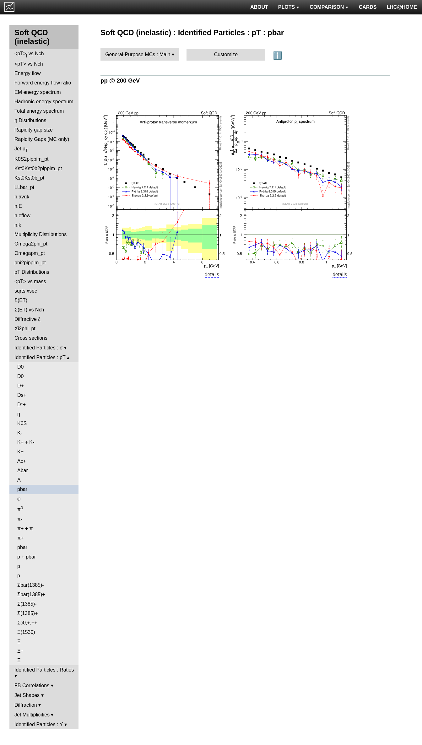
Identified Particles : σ (38, 347)
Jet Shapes (27, 695)
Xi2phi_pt (24, 328)
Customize (226, 54)
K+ (20, 451)
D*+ (21, 404)
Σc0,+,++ (27, 622)
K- (19, 432)
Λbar (22, 470)
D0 (20, 367)
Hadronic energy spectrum (43, 101)
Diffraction (25, 705)
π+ (20, 538)
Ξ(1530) (26, 632)
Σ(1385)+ (27, 613)
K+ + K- (25, 442)
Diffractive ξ (27, 319)
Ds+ (21, 395)
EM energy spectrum (37, 92)
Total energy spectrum (39, 111)
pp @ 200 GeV (120, 80)
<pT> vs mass (30, 281)
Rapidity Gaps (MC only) (41, 139)
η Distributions (30, 120)
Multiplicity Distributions (40, 234)
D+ (20, 385)
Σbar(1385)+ (31, 594)
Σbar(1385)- (30, 585)
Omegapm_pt (29, 253)
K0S (22, 423)
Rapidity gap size (33, 129)
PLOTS (289, 7)
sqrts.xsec (25, 291)
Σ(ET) (20, 300)
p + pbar (26, 556)
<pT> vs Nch (29, 54)
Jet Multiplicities (32, 714)
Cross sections (30, 338)
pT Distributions (31, 272)
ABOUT (259, 7)
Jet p (21, 149)
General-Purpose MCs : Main (137, 54)
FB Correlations (31, 685)
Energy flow (27, 73)
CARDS (368, 7)
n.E (18, 206)
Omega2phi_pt (30, 243)
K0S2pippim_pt (31, 159)
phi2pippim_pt (30, 262)
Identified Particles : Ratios (44, 669)
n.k (17, 225)
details (212, 274)
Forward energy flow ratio (42, 82)
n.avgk (21, 196)
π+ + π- (26, 528)
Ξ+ (20, 651)
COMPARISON (329, 7)
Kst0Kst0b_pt (29, 178)
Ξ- (19, 641)
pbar (22, 489)
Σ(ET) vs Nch (29, 309)
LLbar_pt (24, 187)
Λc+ (21, 461)
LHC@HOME (402, 7)
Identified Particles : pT (39, 357)
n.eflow (22, 215)
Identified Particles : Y (38, 724)
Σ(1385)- (26, 604)
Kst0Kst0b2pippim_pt (38, 168)
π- (19, 519)
